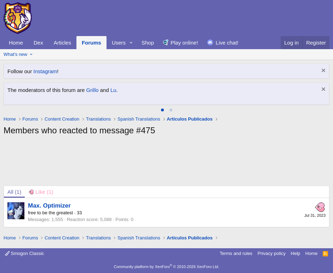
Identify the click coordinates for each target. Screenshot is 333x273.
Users (119, 43)
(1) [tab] (14, 192)
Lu (113, 90)
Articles (62, 43)
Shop (148, 43)
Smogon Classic (24, 253)
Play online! (184, 43)
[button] (131, 42)
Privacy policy (272, 253)
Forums (91, 43)
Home (16, 43)
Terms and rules (236, 253)
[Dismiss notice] (323, 71)
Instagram (45, 71)
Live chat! (227, 43)
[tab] (162, 110)
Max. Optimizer (49, 205)
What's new (15, 54)
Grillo (92, 90)
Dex (38, 43)
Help (295, 253)
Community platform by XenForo (166, 267)
